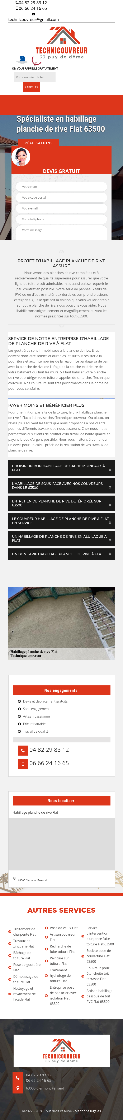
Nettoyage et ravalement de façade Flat (22, 994)
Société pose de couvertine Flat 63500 (96, 956)
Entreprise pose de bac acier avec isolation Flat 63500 (60, 995)
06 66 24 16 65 (31, 8)
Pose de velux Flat (61, 928)
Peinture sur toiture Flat (57, 961)
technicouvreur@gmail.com (33, 17)
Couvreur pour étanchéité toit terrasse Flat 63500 (95, 976)
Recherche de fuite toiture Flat (60, 949)
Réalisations (39, 143)
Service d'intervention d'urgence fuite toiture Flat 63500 (97, 936)
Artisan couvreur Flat (60, 937)
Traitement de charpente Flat (22, 932)
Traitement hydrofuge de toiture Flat (58, 975)
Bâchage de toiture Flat (19, 955)
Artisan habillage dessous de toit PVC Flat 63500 (96, 996)
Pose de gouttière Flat (24, 967)
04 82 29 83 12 (31, 2)
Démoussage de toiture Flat (23, 979)
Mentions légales (88, 1111)
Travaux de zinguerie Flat (21, 944)
